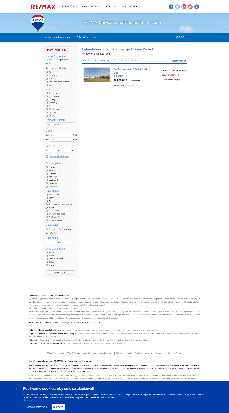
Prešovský (51, 106)
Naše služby (109, 6)
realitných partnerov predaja (72, 315)
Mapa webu (159, 352)
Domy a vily (52, 75)
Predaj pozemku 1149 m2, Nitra (131, 69)
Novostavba (52, 211)
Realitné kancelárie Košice (109, 333)
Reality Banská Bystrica (93, 330)
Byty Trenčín (115, 339)
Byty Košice (77, 339)
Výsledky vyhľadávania (58, 37)
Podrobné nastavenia (36, 407)
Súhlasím (58, 407)
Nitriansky (51, 103)
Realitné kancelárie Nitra (130, 333)
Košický (50, 100)
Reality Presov (109, 330)
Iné (48, 85)
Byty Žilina (144, 339)
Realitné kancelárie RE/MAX (112, 299)
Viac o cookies (29, 400)
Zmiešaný (51, 187)
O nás (123, 6)
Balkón (50, 262)
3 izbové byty (98, 342)
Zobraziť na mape (88, 37)
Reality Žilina (156, 330)
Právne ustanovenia (124, 352)
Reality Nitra (133, 330)
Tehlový (50, 167)
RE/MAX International (55, 352)
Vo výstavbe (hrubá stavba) (59, 204)
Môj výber (179, 61)
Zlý (48, 201)
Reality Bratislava (64, 330)
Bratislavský (52, 96)
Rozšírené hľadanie (59, 157)
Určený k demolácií (55, 214)
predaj (50, 60)
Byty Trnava (134, 339)
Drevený (51, 174)
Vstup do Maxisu (89, 352)
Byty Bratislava (66, 339)
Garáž (50, 256)
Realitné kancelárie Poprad (151, 333)
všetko (50, 64)
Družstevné (65, 229)
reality (64, 322)
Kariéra (95, 6)
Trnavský (51, 112)
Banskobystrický (54, 93)
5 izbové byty (121, 342)
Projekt (50, 207)
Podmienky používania (143, 352)
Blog (84, 6)
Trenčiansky (52, 109)
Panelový (51, 170)
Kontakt (134, 6)
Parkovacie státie (54, 259)
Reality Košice (77, 330)
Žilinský (50, 116)
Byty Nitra (125, 339)
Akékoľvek (51, 233)
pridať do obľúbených (171, 80)
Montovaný (52, 180)
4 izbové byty (109, 342)
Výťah (50, 252)
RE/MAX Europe (73, 352)
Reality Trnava (144, 330)
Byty (49, 72)
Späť (179, 37)
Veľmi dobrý (52, 195)
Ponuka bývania (70, 6)
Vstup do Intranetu (106, 352)
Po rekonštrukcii (54, 220)
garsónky (66, 342)
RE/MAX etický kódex (56, 318)
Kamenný (51, 177)
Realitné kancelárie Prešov (173, 333)
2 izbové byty (87, 342)
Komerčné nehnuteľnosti (57, 82)
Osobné (50, 229)
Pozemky (51, 79)
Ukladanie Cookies (175, 352)
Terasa (50, 265)
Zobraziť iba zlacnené (129, 61)
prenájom (62, 60)
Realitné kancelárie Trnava (46, 336)
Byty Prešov (87, 339)
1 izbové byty (76, 342)
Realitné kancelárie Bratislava (86, 333)
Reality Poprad (121, 330)
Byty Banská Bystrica (101, 339)
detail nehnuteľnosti (170, 75)
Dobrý (50, 198)
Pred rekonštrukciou (56, 217)
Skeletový (51, 183)
